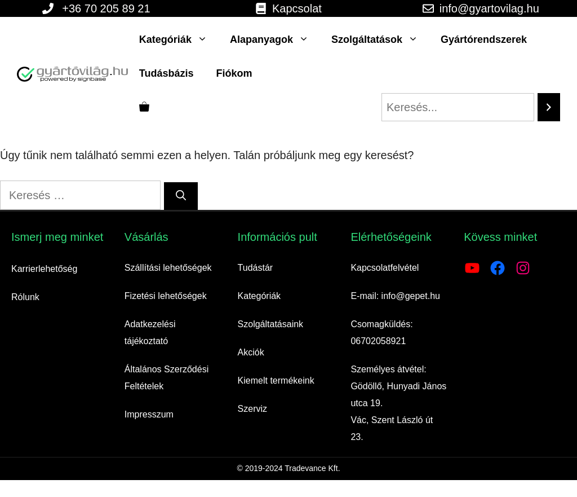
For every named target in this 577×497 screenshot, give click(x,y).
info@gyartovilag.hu (489, 8)
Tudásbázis (166, 73)
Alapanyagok (275, 39)
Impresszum (149, 414)
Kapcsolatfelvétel (384, 267)
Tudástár (255, 267)
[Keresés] (181, 196)
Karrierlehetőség (44, 269)
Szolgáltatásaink (271, 324)
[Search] (549, 107)
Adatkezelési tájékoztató (150, 332)
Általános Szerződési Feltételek (166, 377)
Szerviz (252, 409)
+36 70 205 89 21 (106, 8)
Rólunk (25, 297)
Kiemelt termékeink (276, 380)
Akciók (251, 352)
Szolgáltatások (380, 39)
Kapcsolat (297, 8)
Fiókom (234, 73)
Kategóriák (179, 39)
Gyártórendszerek (484, 39)
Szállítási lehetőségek (168, 267)
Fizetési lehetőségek (166, 296)
